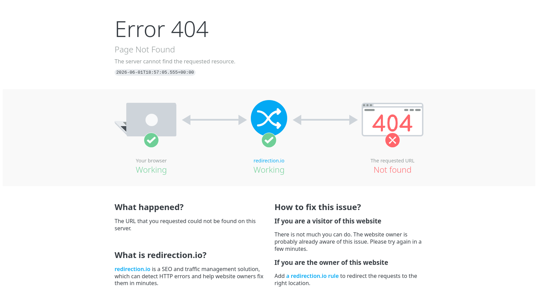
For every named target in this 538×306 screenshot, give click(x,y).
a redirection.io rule (312, 276)
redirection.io (269, 160)
